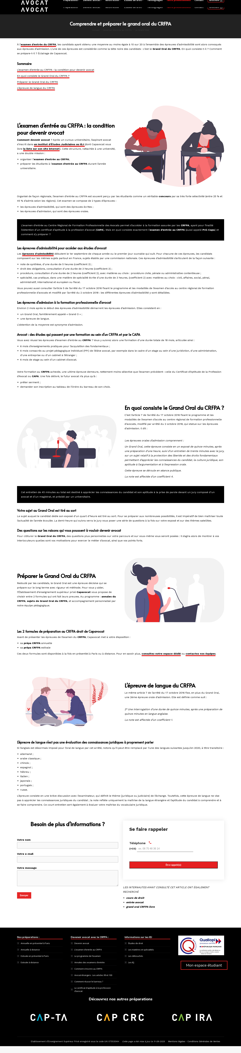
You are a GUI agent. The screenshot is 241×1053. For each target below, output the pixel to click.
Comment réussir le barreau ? (88, 988)
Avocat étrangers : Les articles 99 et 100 (93, 982)
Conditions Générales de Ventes (203, 1048)
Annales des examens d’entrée (89, 969)
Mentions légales (176, 1048)
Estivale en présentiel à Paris (35, 962)
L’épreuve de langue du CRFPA (36, 94)
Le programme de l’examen (87, 962)
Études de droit (135, 950)
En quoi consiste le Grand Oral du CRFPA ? (43, 82)
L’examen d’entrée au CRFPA (88, 956)
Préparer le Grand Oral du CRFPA (37, 88)
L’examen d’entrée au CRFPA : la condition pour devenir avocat (55, 76)
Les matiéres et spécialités (141, 956)
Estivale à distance (30, 969)
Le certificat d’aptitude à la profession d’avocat (92, 996)
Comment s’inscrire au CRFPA (88, 975)
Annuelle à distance (30, 956)
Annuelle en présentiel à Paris (35, 950)
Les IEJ (131, 969)
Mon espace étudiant (204, 972)
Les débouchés (135, 962)
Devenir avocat (81, 950)
